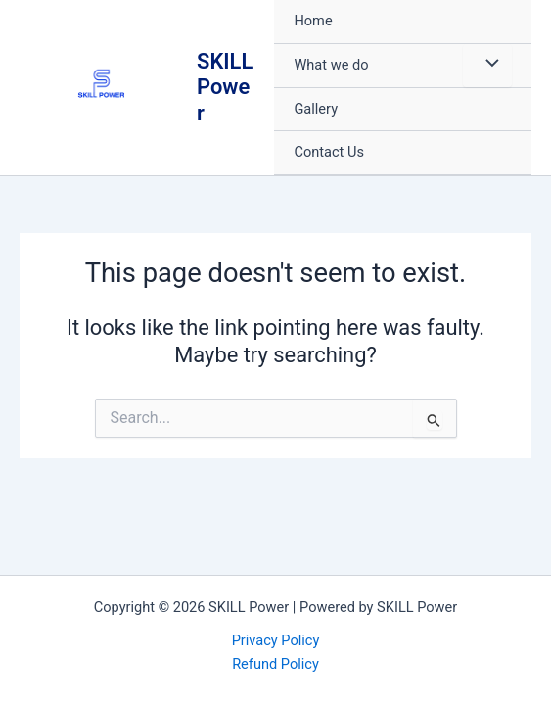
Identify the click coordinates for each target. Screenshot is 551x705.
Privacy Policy (276, 640)
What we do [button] (331, 64)
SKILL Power (225, 87)
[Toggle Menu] (487, 65)
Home (313, 20)
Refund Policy (275, 664)
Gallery (316, 109)
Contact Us (329, 152)
